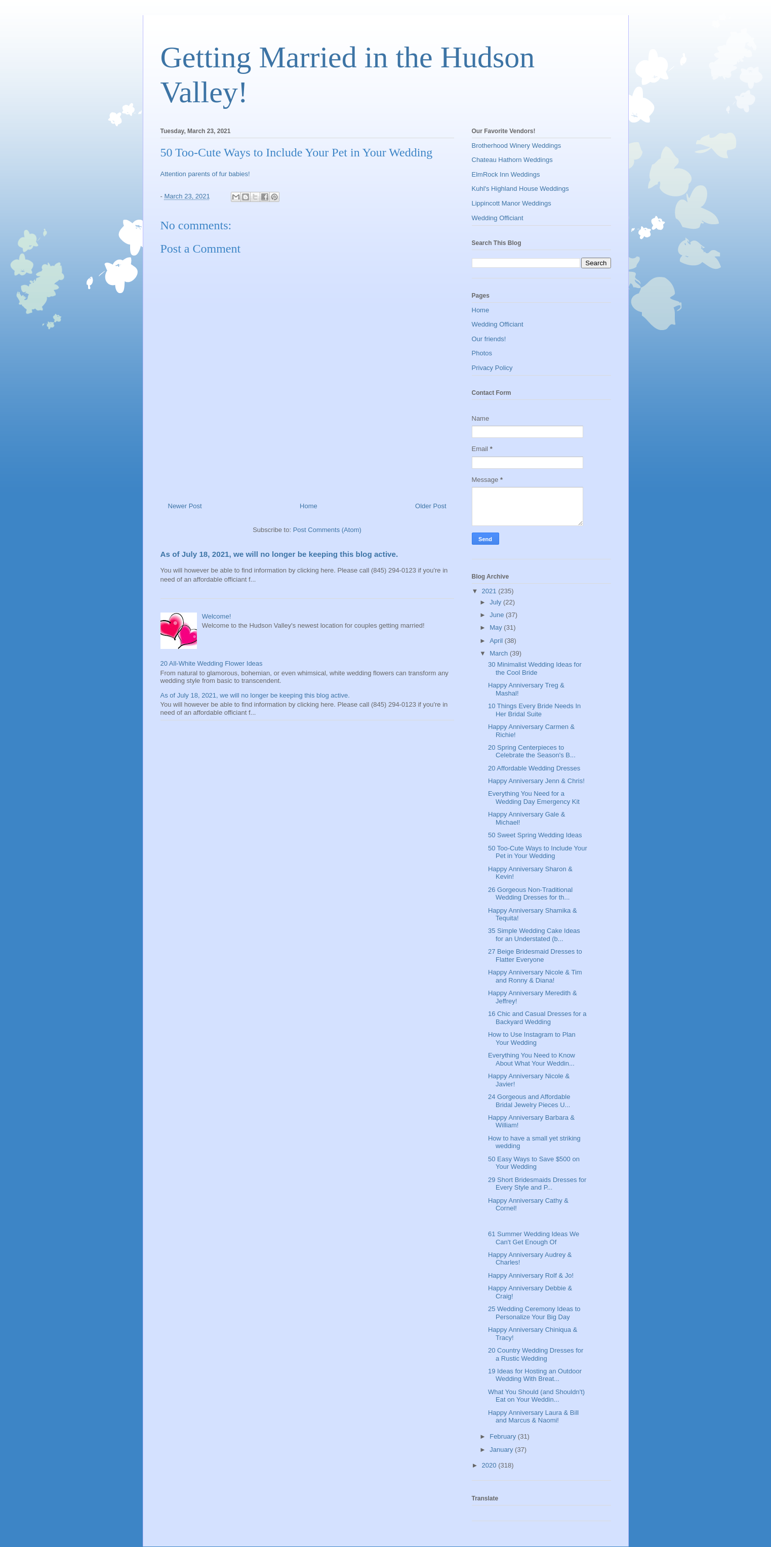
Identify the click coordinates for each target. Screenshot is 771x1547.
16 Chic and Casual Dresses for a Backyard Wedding (537, 1018)
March (500, 653)
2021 (490, 591)
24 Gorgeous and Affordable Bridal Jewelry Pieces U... (529, 1101)
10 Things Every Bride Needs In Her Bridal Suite (534, 710)
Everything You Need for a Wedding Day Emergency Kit (534, 797)
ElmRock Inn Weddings (506, 174)
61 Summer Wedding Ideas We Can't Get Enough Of (533, 1238)
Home (308, 506)
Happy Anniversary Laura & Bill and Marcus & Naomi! (533, 1416)
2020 (490, 1465)
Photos (482, 353)
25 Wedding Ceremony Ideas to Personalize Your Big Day (534, 1313)
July (496, 602)
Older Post (430, 506)
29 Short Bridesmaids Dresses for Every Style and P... (537, 1184)
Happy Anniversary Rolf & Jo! (531, 1275)
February (504, 1436)
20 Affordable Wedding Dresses (534, 768)
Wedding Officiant (497, 218)
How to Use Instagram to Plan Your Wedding (532, 1038)
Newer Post (185, 506)
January (502, 1449)
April (497, 640)
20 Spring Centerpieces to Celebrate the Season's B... (532, 751)
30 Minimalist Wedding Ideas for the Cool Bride (535, 668)
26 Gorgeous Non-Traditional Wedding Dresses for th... (530, 894)
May (497, 627)
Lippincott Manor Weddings (511, 203)
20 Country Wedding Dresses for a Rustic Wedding (535, 1354)
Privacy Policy (492, 368)
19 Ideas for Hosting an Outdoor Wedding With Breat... (535, 1375)
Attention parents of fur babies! (205, 174)
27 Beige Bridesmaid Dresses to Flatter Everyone (535, 955)
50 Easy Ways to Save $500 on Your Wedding (534, 1163)
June (498, 615)
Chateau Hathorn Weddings (512, 160)
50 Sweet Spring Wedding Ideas (535, 835)
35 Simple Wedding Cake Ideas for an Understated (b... (534, 935)
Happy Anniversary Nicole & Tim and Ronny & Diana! (535, 976)
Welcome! (216, 616)
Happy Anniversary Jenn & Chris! (536, 781)
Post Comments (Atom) (327, 530)
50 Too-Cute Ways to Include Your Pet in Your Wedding (537, 852)
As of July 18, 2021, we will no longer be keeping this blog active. (279, 554)
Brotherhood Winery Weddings (516, 145)
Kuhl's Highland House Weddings (520, 188)
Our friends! (489, 339)
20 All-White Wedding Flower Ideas (211, 663)
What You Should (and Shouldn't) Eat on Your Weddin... (536, 1396)
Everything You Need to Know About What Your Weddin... (531, 1059)
